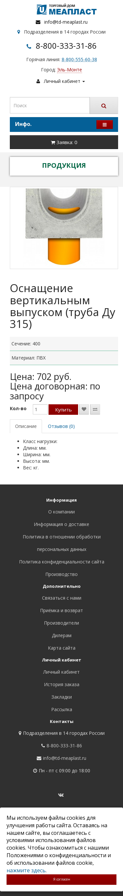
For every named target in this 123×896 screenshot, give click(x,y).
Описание (26, 426)
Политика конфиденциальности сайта (61, 562)
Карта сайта (61, 648)
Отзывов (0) (61, 426)
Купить (63, 409)
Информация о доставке (61, 524)
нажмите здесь (26, 870)
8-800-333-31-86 (66, 45)
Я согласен (61, 879)
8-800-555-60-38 (79, 59)
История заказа (61, 684)
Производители (61, 623)
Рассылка (61, 709)
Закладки (61, 697)
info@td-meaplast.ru (66, 22)
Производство (61, 574)
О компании (61, 512)
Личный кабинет (61, 672)
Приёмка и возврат (61, 610)
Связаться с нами (61, 598)
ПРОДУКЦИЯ (64, 165)
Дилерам (62, 635)
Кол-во (18, 408)
